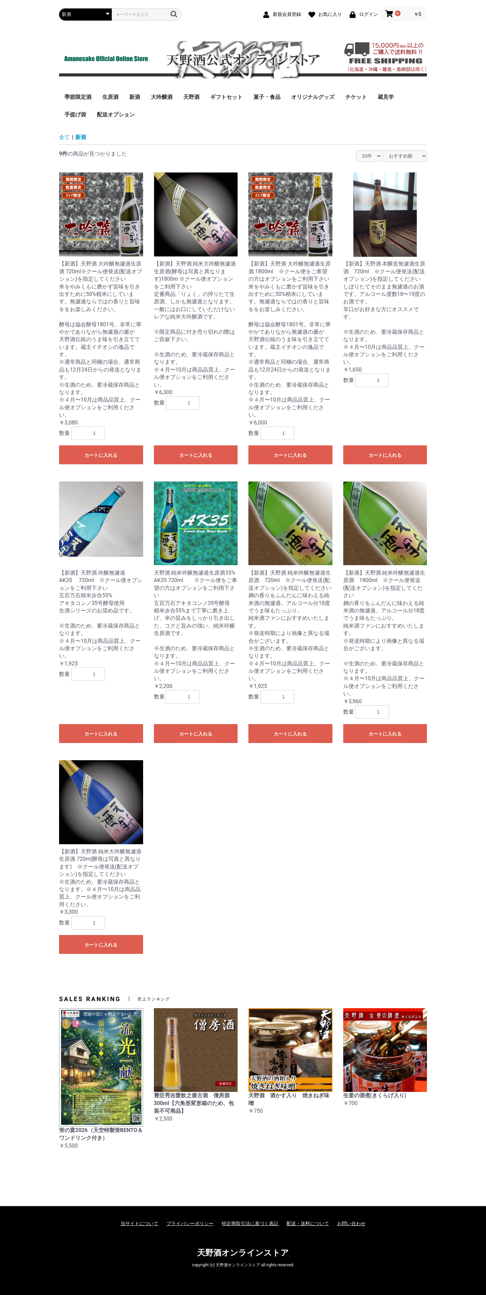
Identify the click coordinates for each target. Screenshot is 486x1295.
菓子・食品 (266, 97)
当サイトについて (139, 1223)
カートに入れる (100, 455)
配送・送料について (308, 1223)
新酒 (134, 97)
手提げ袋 (75, 114)
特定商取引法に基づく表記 (250, 1223)
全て (64, 137)
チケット (356, 97)
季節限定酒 (77, 97)
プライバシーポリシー (190, 1223)
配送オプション (116, 114)
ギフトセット (226, 97)
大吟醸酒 (161, 97)
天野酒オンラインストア (243, 1253)
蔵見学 (386, 97)
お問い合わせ (351, 1223)
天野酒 (191, 97)
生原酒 (110, 97)
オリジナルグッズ (312, 97)
